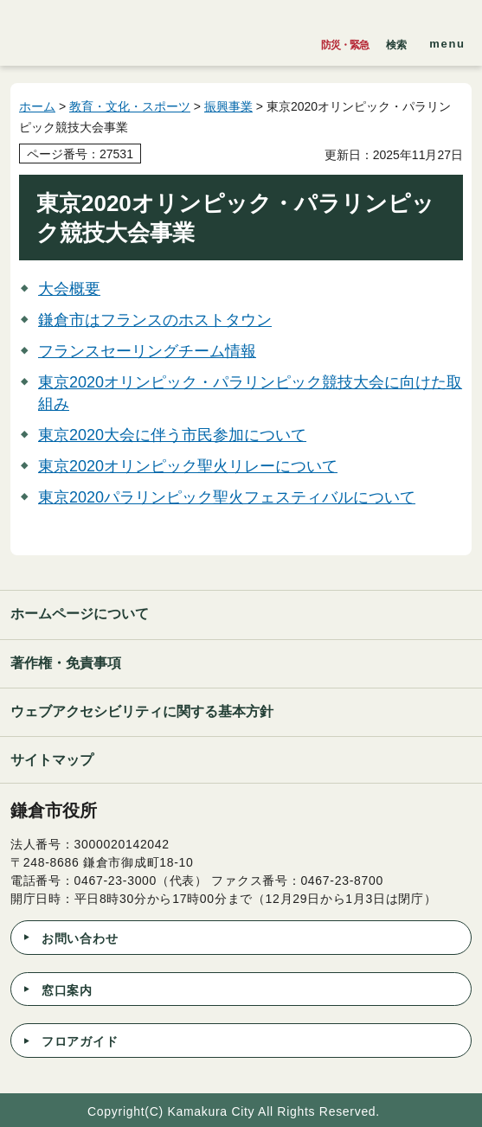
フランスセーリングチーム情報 (147, 351)
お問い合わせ (80, 938)
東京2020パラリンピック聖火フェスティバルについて (226, 497)
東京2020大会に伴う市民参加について (172, 435)
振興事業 (228, 106)
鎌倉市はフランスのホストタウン (155, 320)
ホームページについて (79, 613)
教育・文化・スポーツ (129, 106)
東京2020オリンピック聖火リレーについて (187, 466)
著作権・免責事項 (65, 663)
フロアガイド (80, 1041)
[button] (396, 41)
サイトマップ (51, 759)
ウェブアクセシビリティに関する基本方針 (141, 711)
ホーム (37, 106)
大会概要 (69, 289)
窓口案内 (67, 990)
